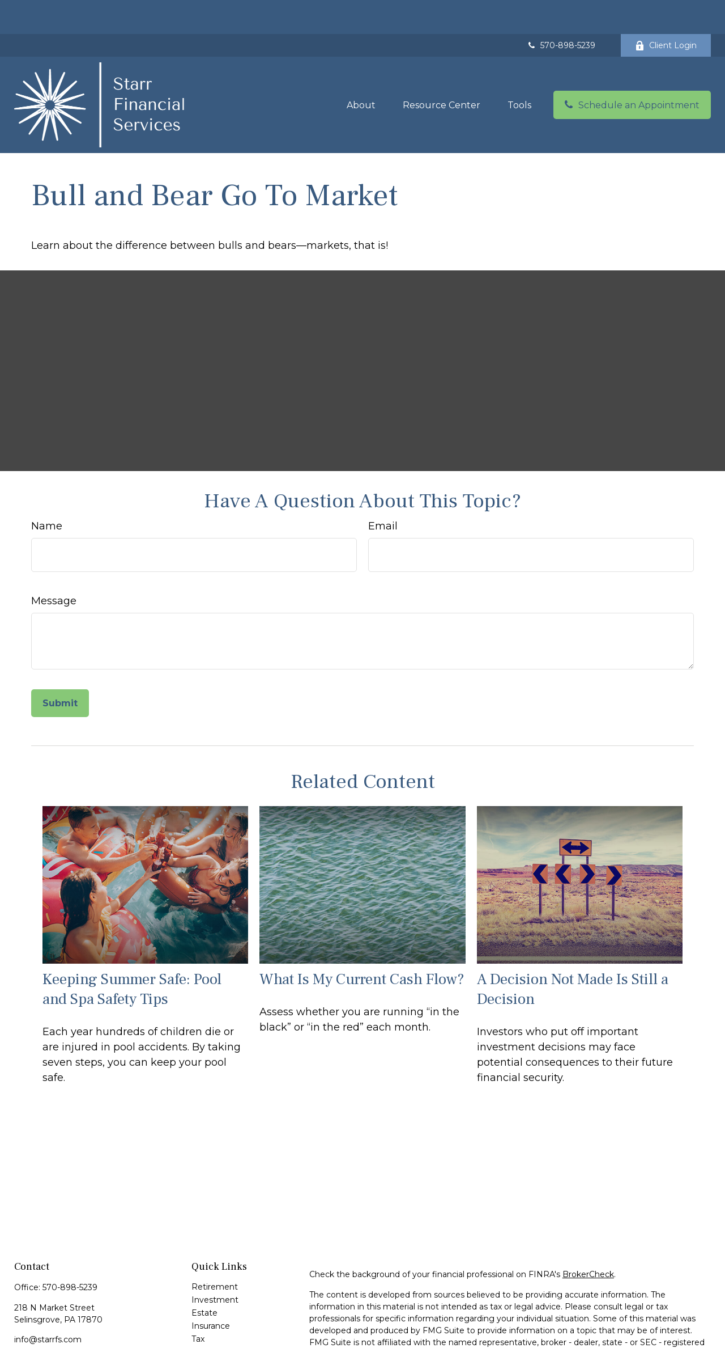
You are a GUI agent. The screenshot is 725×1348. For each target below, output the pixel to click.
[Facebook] (21, 1324)
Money (205, 1318)
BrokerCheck (588, 1240)
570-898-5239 (560, 11)
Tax (197, 1305)
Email (383, 492)
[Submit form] (60, 669)
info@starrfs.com (48, 1305)
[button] (361, 71)
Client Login (666, 11)
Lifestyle (208, 1331)
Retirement (214, 1253)
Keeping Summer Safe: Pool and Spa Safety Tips (131, 955)
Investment (214, 1266)
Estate (204, 1279)
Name (46, 492)
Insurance (210, 1292)
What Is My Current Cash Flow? (361, 945)
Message (53, 567)
